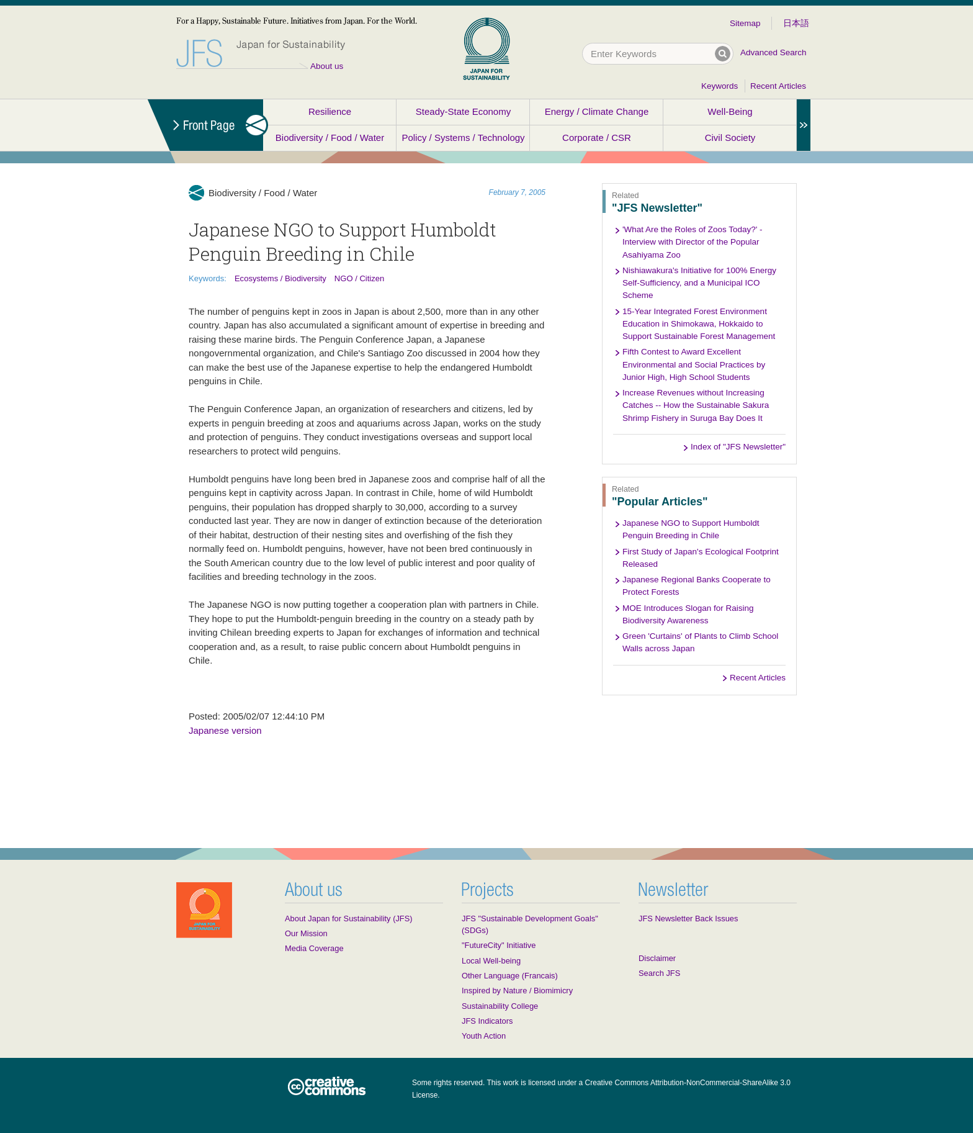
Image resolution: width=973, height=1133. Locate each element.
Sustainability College (500, 1006)
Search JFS (659, 973)
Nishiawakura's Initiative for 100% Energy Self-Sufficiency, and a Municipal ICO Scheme (699, 283)
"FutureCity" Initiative (499, 945)
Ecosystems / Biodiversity (280, 278)
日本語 (796, 23)
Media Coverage (314, 948)
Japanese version (225, 730)
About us (326, 66)
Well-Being (729, 111)
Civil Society (730, 137)
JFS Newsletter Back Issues (688, 918)
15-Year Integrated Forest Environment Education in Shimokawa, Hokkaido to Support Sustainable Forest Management (698, 324)
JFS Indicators (487, 1021)
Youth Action (484, 1035)
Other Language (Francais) (510, 975)
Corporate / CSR (596, 137)
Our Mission (306, 933)
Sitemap (745, 23)
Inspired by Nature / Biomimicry (517, 990)
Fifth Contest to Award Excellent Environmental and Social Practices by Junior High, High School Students (693, 364)
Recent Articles (778, 86)
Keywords (719, 86)
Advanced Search (773, 52)
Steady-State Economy (463, 111)
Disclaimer (657, 958)
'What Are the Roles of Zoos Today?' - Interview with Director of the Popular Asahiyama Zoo (692, 242)
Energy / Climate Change (597, 111)
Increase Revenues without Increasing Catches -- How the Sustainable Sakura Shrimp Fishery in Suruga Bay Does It (695, 405)
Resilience (329, 111)
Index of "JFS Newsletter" (738, 446)
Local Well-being (491, 960)
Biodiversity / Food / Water (330, 137)
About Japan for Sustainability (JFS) (349, 918)
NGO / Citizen (359, 278)
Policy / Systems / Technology (462, 137)
